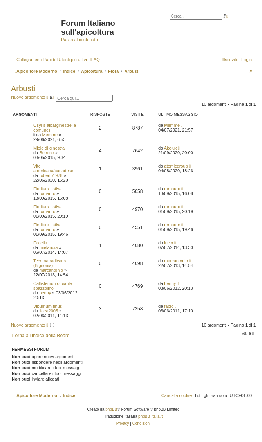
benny (45, 292)
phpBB (111, 409)
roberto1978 (50, 175)
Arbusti (23, 88)
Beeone (46, 152)
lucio (168, 242)
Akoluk (170, 148)
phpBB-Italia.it (150, 416)
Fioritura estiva (47, 188)
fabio (168, 306)
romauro (47, 193)
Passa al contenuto (79, 39)
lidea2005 (48, 310)
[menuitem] (72, 59)
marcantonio (51, 270)
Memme (50, 134)
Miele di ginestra (49, 148)
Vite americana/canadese (53, 168)
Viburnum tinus (47, 306)
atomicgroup (176, 166)
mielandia (48, 247)
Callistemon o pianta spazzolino (52, 285)
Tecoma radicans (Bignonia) (49, 263)
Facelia (40, 242)
